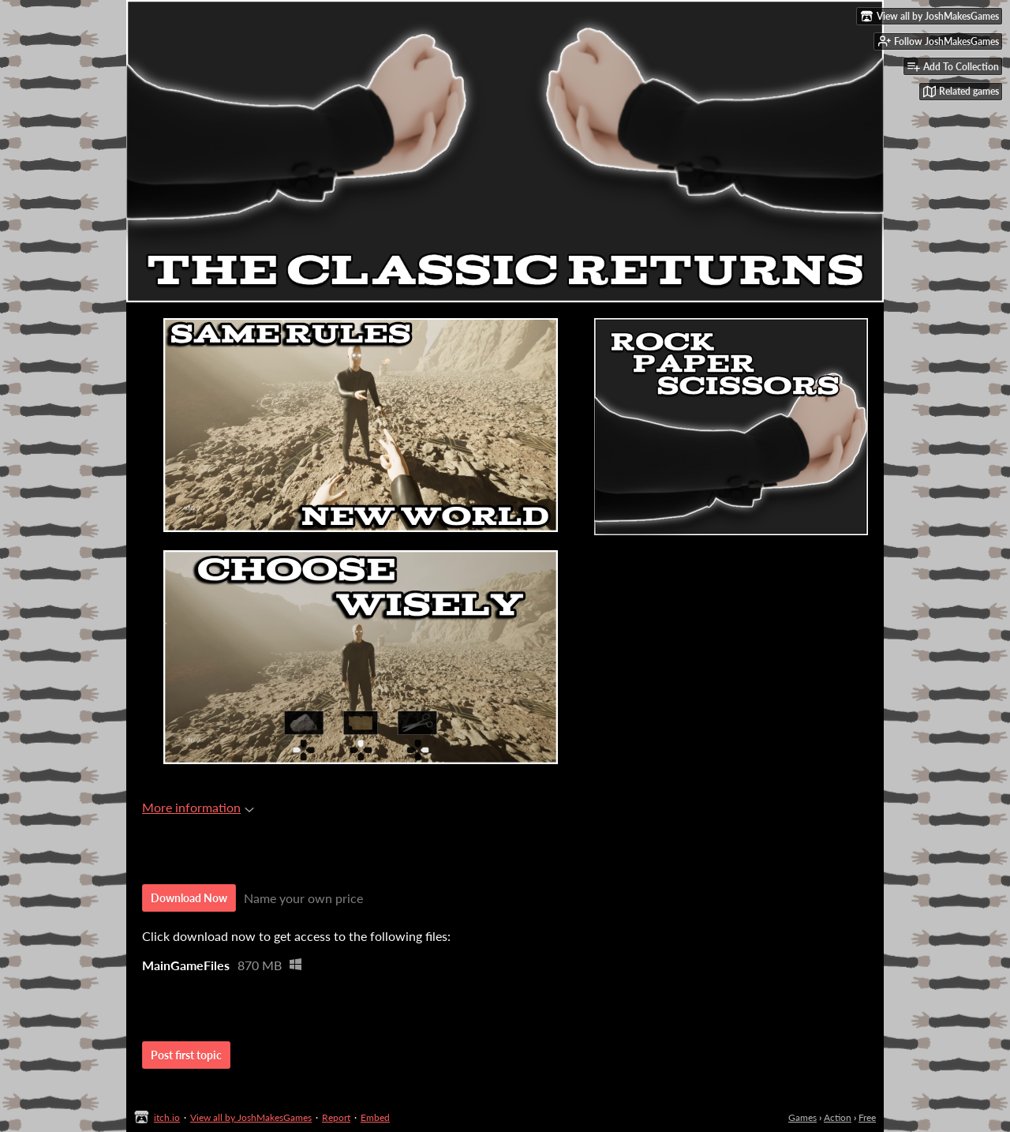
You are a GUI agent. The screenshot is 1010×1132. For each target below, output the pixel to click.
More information (198, 807)
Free (867, 1117)
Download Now (189, 898)
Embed (375, 1117)
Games (802, 1117)
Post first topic (186, 1055)
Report (336, 1117)
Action (837, 1117)
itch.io (167, 1117)
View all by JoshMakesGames (251, 1117)
